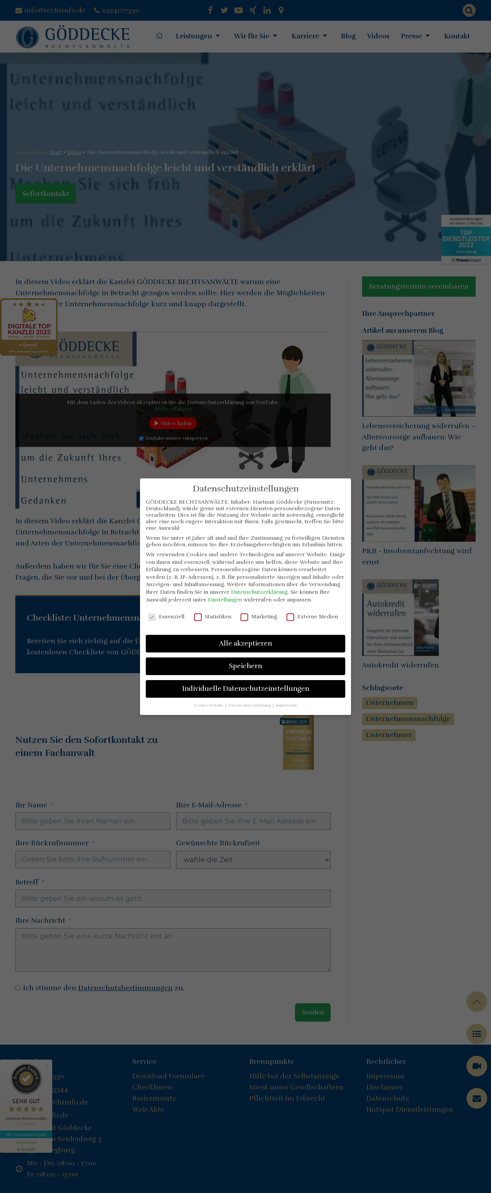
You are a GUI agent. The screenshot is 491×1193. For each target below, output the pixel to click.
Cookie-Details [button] (209, 705)
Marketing (259, 616)
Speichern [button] (245, 666)
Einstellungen (225, 599)
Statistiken (212, 616)
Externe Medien (312, 616)
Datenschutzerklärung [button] (250, 705)
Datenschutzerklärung (259, 592)
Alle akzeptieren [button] (245, 643)
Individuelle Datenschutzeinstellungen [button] (245, 688)
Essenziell (166, 616)
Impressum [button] (286, 705)
